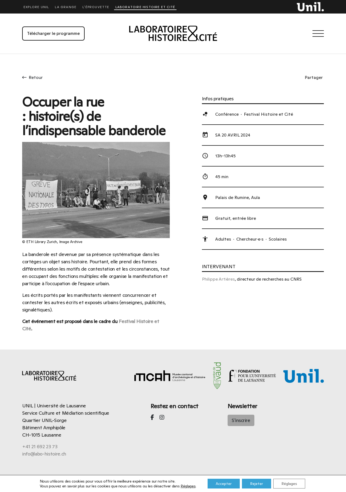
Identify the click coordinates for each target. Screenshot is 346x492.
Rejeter (256, 483)
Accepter (224, 483)
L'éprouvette (95, 7)
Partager (314, 77)
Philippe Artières (218, 279)
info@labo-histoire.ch (44, 454)
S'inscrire (241, 420)
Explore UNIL (36, 7)
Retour (32, 77)
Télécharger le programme (53, 33)
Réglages (188, 486)
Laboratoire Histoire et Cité (145, 7)
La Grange (65, 7)
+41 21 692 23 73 (40, 446)
